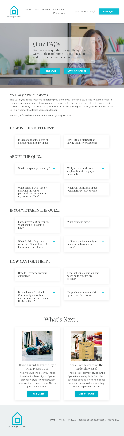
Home (28, 9)
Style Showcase (77, 71)
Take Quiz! (109, 11)
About (84, 11)
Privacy (62, 421)
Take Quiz (50, 71)
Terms (51, 421)
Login (93, 11)
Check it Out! (86, 395)
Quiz (76, 11)
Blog (37, 9)
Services (46, 9)
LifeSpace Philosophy (59, 11)
